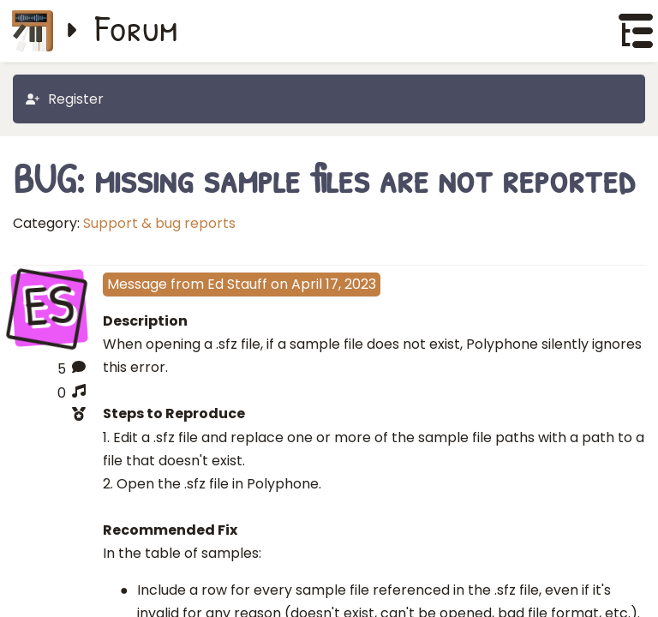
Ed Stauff (237, 284)
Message (137, 284)
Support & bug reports (159, 223)
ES (49, 307)
